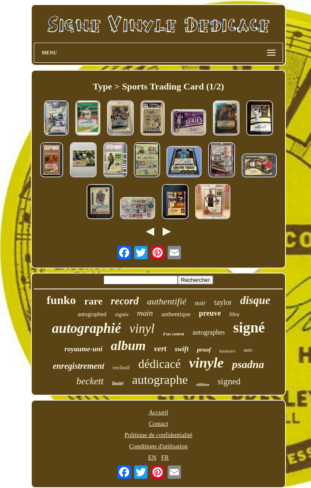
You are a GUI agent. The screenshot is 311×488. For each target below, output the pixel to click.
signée (122, 314)
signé (249, 327)
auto (248, 350)
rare (93, 301)
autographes (208, 332)
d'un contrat (173, 334)
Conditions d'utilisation (158, 446)
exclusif (121, 367)
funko (61, 300)
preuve (210, 313)
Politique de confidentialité (158, 435)
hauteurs (227, 350)
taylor (223, 302)
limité (118, 383)
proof (204, 349)
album (128, 345)
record (125, 301)
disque (255, 300)
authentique (176, 314)
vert (160, 348)
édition (202, 384)
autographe (160, 379)
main (145, 313)
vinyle (206, 362)
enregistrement (78, 365)
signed (228, 381)
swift (182, 349)
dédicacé (159, 363)
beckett (90, 381)
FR (164, 457)
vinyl (141, 328)
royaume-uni (83, 349)
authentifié (166, 301)
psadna (248, 364)
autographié (86, 328)
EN (152, 457)
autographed (91, 314)
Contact (158, 423)
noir (200, 303)
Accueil (158, 412)
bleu (234, 314)
